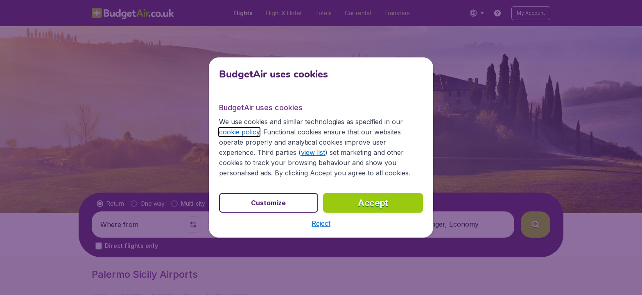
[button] (321, 223)
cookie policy (239, 132)
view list (313, 152)
